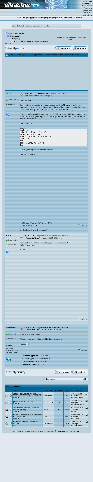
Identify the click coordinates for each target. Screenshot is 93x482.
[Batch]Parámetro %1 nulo (23, 402)
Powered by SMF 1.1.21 (39, 431)
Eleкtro (76, 418)
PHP (14, 425)
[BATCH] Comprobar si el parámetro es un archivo (45, 93)
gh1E (45, 416)
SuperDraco (47, 396)
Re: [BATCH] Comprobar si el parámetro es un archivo (46, 236)
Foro (19, 17)
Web (24, 17)
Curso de (33, 26)
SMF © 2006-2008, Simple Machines (65, 431)
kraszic (9, 235)
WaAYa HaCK (48, 403)
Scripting (15, 39)
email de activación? (87, 14)
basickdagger (48, 423)
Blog (29, 17)
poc (75, 411)
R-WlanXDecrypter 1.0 (29, 364)
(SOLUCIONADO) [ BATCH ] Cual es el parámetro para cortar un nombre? (27, 395)
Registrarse (57, 17)
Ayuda (34, 17)
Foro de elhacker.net (16, 33)
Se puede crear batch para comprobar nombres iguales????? (27, 415)
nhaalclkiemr (11, 327)
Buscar (41, 17)
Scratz (8, 93)
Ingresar (90, 6)
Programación (15, 36)
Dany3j (45, 409)
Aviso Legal (23, 431)
